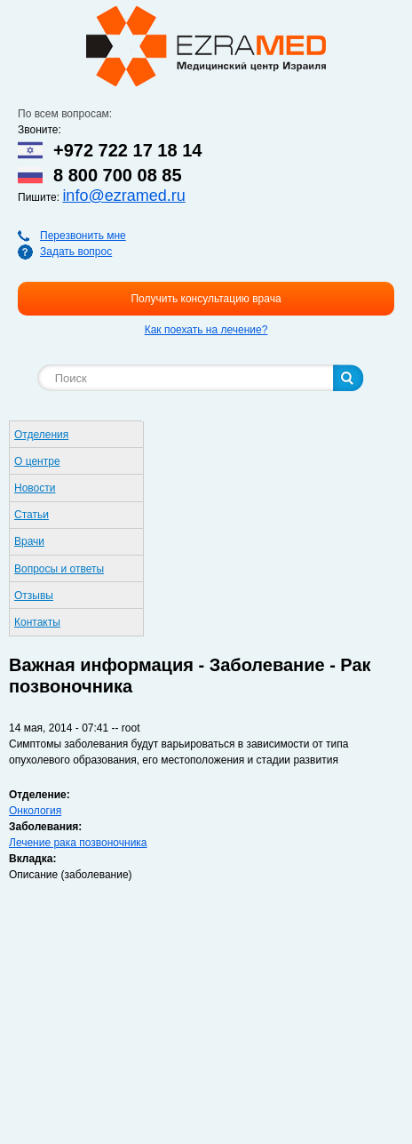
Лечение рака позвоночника (78, 842)
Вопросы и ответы (59, 569)
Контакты (37, 622)
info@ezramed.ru (123, 195)
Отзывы (33, 595)
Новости (34, 488)
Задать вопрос (76, 251)
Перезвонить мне (83, 235)
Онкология (35, 810)
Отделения (41, 434)
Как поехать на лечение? (206, 330)
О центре (37, 461)
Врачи (29, 541)
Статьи (31, 514)
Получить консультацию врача (206, 298)
